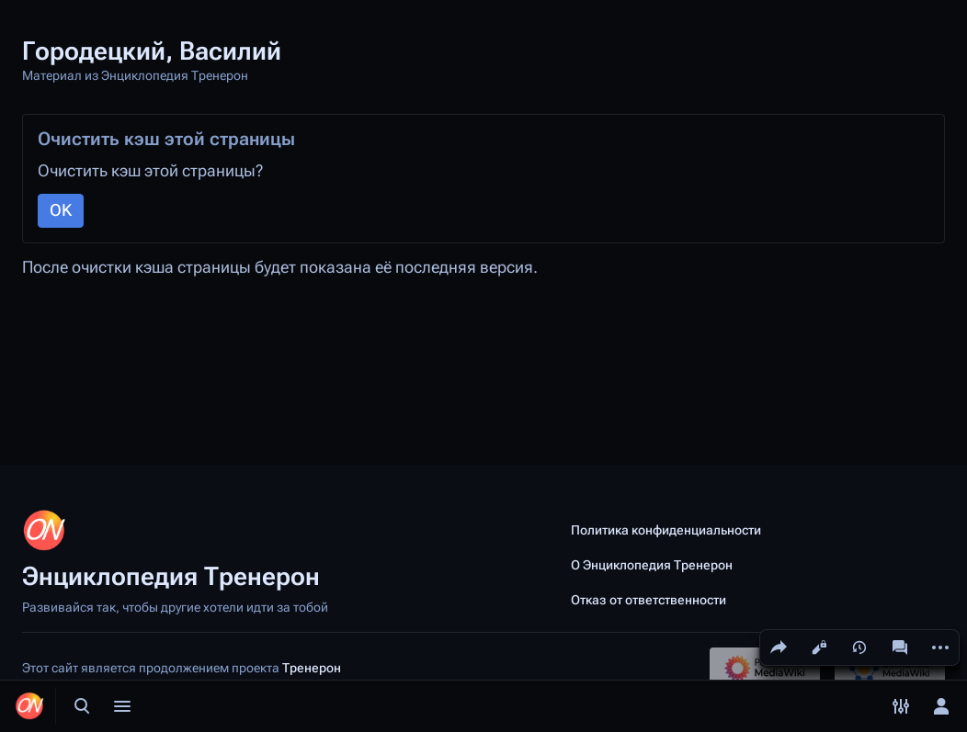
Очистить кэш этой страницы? (150, 171)
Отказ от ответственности (648, 599)
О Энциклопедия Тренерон (652, 564)
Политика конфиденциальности (666, 530)
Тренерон (311, 667)
